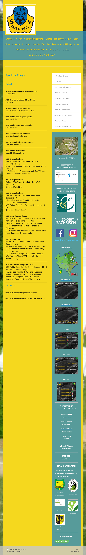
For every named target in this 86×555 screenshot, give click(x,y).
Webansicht (75, 551)
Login (77, 549)
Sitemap (23, 549)
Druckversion (13, 549)
